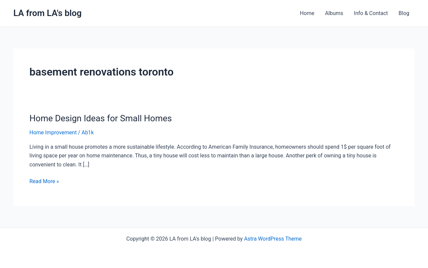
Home (307, 13)
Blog (404, 13)
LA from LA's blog (47, 13)
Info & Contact (371, 13)
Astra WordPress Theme (273, 239)
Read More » (44, 180)
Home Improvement (53, 132)
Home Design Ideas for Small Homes (100, 118)
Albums (334, 13)
